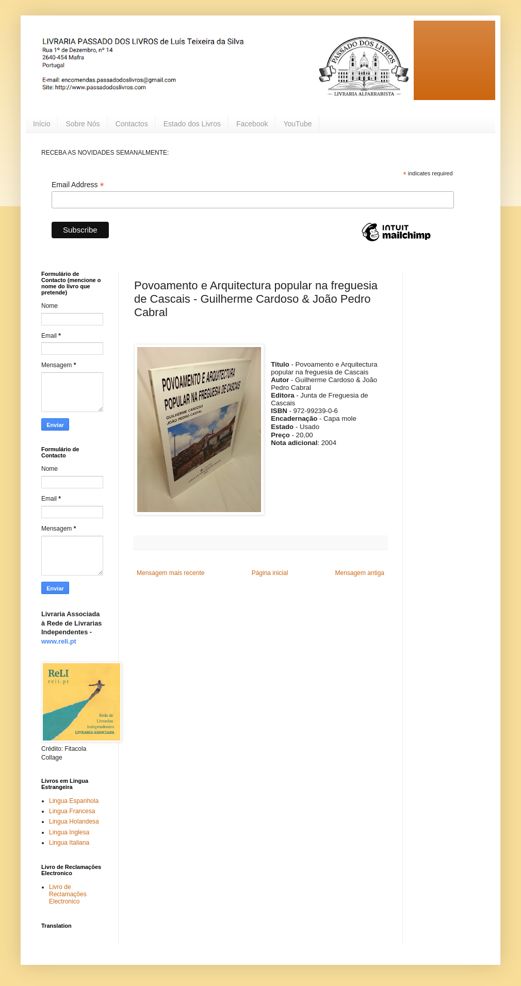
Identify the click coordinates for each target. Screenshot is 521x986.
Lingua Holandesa (74, 821)
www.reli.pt (58, 641)
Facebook (252, 124)
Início (41, 124)
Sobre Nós (83, 124)
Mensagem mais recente (170, 573)
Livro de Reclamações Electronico (68, 894)
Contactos (132, 124)
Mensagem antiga (359, 573)
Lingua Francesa (72, 811)
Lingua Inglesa (69, 832)
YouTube (297, 124)
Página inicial (270, 573)
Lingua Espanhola (74, 800)
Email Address (78, 185)
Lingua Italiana (69, 842)
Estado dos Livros (192, 124)
